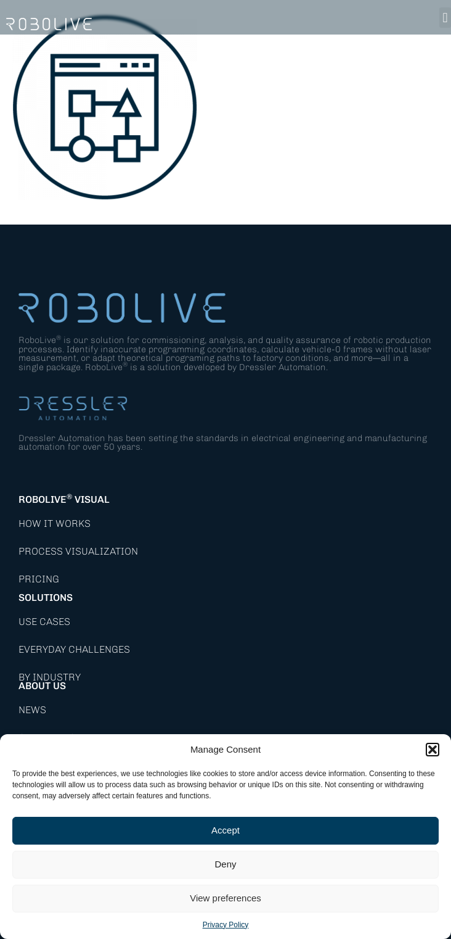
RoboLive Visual (64, 499)
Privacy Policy (226, 924)
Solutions (45, 597)
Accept (225, 830)
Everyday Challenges (74, 649)
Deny (225, 864)
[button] (432, 749)
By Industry (49, 677)
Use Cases (44, 621)
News (32, 710)
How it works (54, 523)
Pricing (38, 579)
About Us (42, 686)
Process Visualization (78, 551)
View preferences (225, 898)
